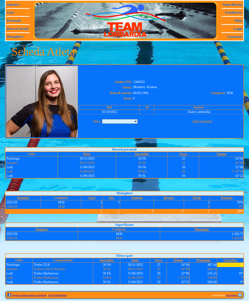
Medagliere (14, 37)
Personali (14, 20)
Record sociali (17, 29)
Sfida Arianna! (202, 121)
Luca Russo (231, 295)
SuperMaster (232, 4)
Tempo (221, 154)
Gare (10, 12)
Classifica (230, 260)
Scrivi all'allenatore (57, 295)
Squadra (13, 4)
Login (237, 29)
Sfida (238, 20)
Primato (227, 198)
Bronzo (169, 198)
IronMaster (233, 12)
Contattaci (235, 37)
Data (86, 154)
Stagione (23, 198)
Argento (137, 198)
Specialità (142, 154)
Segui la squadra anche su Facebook (29, 295)
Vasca (183, 154)
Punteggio (202, 229)
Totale (196, 198)
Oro (111, 198)
